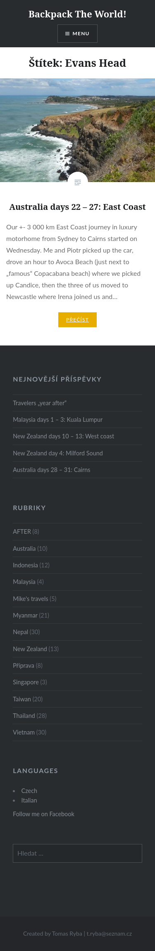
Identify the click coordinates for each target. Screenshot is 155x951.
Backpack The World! (77, 13)
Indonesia (25, 565)
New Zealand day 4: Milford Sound (58, 453)
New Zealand (30, 648)
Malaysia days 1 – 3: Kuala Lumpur (58, 419)
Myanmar (25, 615)
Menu (81, 33)
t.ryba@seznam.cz (109, 933)
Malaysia (24, 581)
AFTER (22, 531)
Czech (29, 790)
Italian (29, 800)
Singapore (26, 682)
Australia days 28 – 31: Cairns (51, 469)
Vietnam (24, 732)
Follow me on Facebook (43, 813)
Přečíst (77, 319)
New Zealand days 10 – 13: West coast (63, 436)
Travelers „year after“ (40, 402)
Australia (24, 548)
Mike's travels (30, 598)
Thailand (24, 715)
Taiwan (22, 699)
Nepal (20, 631)
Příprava (23, 665)
